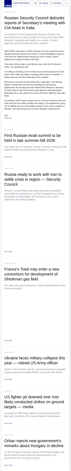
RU (36, 3)
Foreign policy (8, 118)
